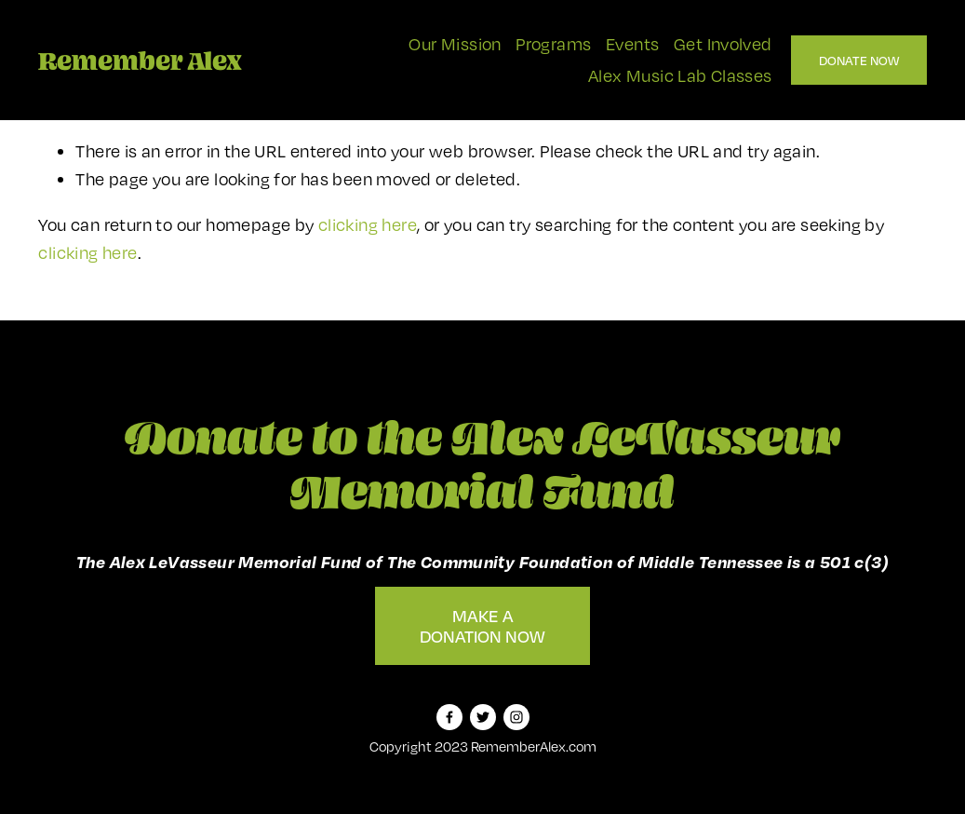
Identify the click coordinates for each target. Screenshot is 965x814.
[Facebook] (449, 717)
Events (632, 44)
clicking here (367, 224)
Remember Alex (139, 60)
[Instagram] (516, 717)
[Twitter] (483, 717)
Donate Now (859, 60)
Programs (553, 44)
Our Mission (455, 44)
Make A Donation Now (482, 625)
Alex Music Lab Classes (680, 75)
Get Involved (723, 44)
